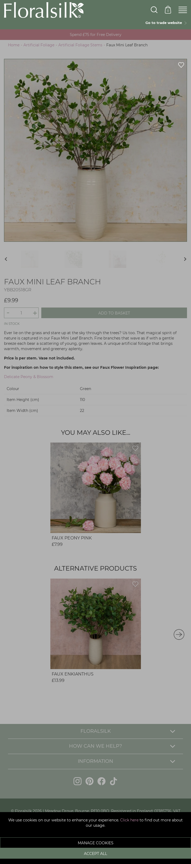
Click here (129, 820)
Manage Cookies (95, 843)
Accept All (95, 853)
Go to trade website (166, 23)
